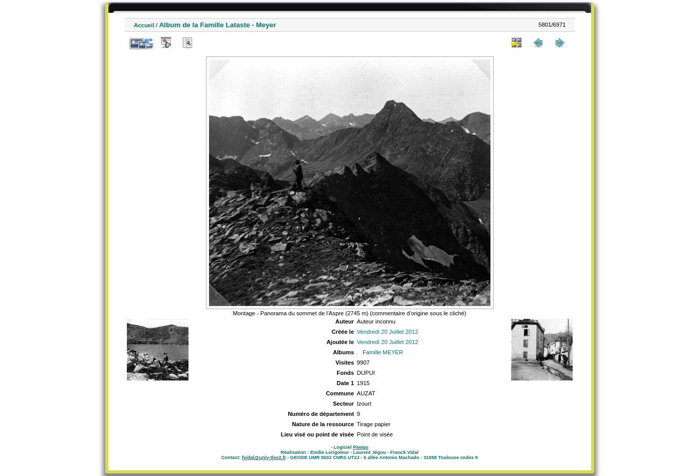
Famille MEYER (383, 352)
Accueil (144, 25)
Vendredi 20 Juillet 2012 (387, 332)
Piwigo (360, 447)
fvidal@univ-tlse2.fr (264, 457)
